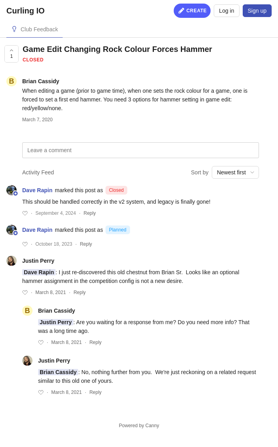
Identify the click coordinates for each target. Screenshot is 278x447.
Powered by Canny (139, 425)
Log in (226, 11)
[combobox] (235, 172)
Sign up (257, 11)
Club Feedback (39, 29)
